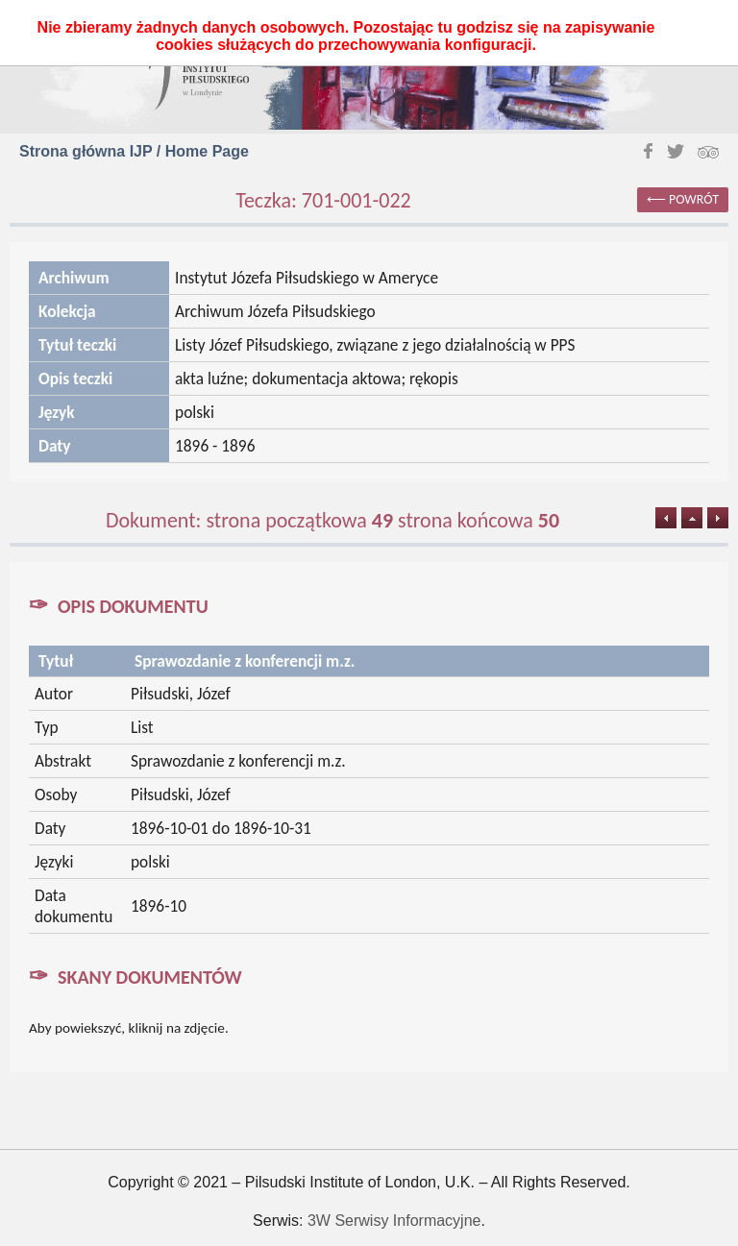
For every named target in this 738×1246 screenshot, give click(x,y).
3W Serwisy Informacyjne (394, 1220)
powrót (694, 199)
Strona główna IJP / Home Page (134, 151)
